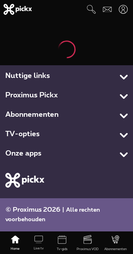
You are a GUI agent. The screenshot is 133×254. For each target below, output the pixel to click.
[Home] (15, 243)
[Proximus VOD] (87, 243)
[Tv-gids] (62, 243)
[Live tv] (38, 243)
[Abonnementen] (115, 243)
